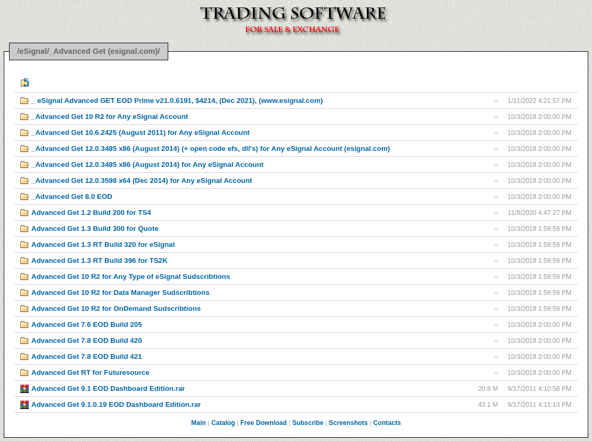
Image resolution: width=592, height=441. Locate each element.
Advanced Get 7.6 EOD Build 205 (86, 324)
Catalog (223, 423)
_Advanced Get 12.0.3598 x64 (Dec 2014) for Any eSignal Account (141, 181)
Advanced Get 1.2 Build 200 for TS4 (91, 213)
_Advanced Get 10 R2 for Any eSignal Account (109, 117)
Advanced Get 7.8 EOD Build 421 (86, 356)
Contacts (387, 423)
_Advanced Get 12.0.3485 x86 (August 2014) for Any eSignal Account (147, 165)
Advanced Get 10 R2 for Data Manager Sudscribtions (120, 292)
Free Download (264, 423)
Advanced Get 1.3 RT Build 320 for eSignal (103, 244)
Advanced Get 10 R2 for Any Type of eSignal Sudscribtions (130, 276)
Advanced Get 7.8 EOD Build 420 (86, 340)
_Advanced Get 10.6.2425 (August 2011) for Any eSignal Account (140, 133)
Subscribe (308, 423)
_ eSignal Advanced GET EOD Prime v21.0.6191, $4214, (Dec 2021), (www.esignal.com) (177, 101)
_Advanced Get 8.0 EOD (71, 197)
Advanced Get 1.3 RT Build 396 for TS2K (99, 260)
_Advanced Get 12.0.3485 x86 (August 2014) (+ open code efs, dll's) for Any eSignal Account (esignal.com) (210, 149)
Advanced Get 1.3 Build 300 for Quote (95, 228)
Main (198, 423)
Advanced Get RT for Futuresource (90, 372)
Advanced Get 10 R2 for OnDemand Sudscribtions (116, 308)
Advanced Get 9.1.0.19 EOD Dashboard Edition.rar (116, 404)
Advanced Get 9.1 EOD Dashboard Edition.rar (108, 388)
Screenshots (348, 423)
